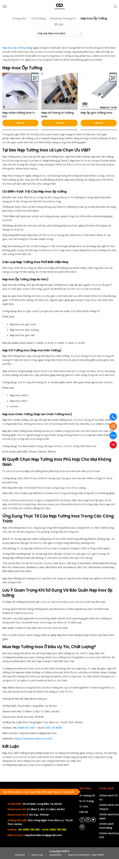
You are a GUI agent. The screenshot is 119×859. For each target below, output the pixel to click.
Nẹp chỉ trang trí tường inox (57, 114)
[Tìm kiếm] (115, 6)
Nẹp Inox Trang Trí (63, 18)
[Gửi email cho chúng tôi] (82, 827)
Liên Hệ (83, 812)
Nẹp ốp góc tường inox (96, 112)
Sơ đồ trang (86, 801)
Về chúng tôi (87, 795)
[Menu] (4, 6)
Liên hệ (20, 123)
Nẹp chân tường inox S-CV (19, 114)
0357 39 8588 (53, 728)
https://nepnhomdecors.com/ (33, 738)
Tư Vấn (83, 806)
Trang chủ (19, 18)
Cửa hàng (38, 18)
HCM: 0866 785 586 (54, 829)
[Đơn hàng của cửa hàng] (59, 34)
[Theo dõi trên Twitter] (93, 819)
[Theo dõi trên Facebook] (82, 819)
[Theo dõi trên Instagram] (87, 819)
